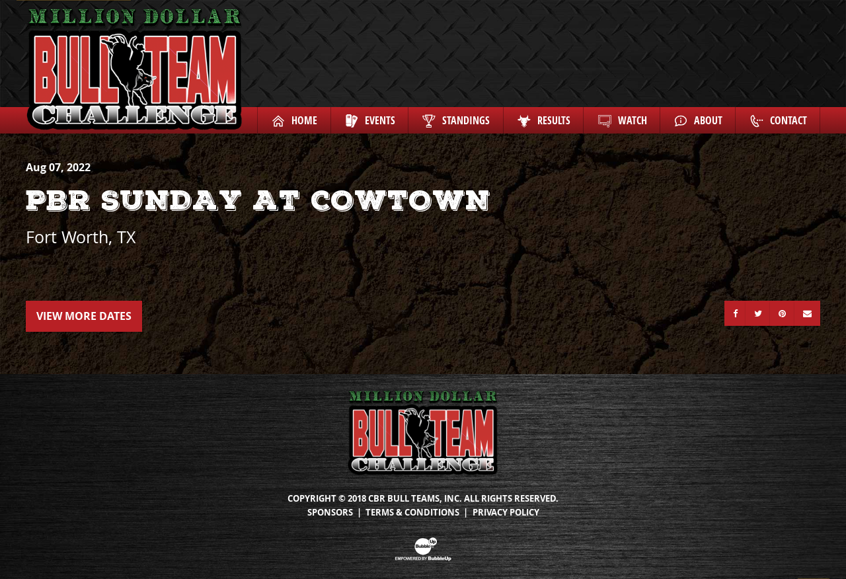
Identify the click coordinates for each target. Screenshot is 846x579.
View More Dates (84, 316)
